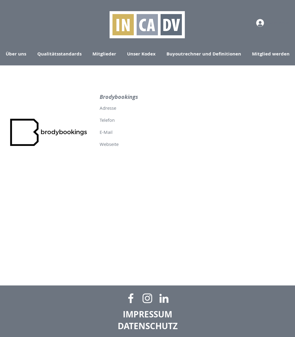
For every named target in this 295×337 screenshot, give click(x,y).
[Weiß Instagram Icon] (147, 298)
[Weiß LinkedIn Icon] (163, 298)
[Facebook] (130, 298)
